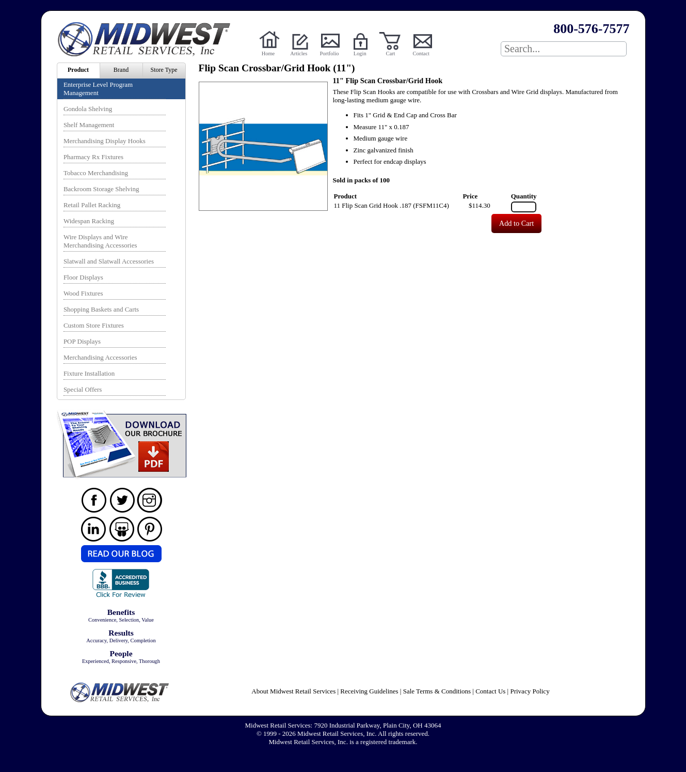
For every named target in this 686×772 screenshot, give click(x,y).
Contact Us (490, 691)
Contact (421, 53)
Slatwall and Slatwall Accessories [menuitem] (108, 261)
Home (268, 53)
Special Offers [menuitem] (82, 389)
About (293, 691)
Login (360, 53)
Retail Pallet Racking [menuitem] (91, 205)
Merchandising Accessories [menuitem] (100, 357)
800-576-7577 (591, 28)
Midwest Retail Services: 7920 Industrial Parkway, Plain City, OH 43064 (343, 725)
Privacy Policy (529, 691)
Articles (298, 53)
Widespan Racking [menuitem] (88, 221)
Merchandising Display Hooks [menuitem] (104, 141)
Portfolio (329, 53)
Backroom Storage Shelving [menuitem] (101, 189)
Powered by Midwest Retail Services (147, 39)
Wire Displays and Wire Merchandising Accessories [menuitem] (100, 241)
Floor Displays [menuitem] (83, 277)
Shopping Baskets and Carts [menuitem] (101, 309)
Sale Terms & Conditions (437, 691)
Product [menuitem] (78, 69)
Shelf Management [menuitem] (89, 125)
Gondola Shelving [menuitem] (87, 109)
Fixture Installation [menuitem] (89, 373)
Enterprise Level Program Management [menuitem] (98, 89)
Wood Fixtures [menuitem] (83, 293)
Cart (390, 53)
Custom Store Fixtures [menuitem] (93, 325)
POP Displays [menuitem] (82, 341)
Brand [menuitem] (121, 69)
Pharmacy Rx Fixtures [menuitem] (93, 157)
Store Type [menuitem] (164, 69)
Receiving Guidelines (369, 691)
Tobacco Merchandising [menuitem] (95, 173)
